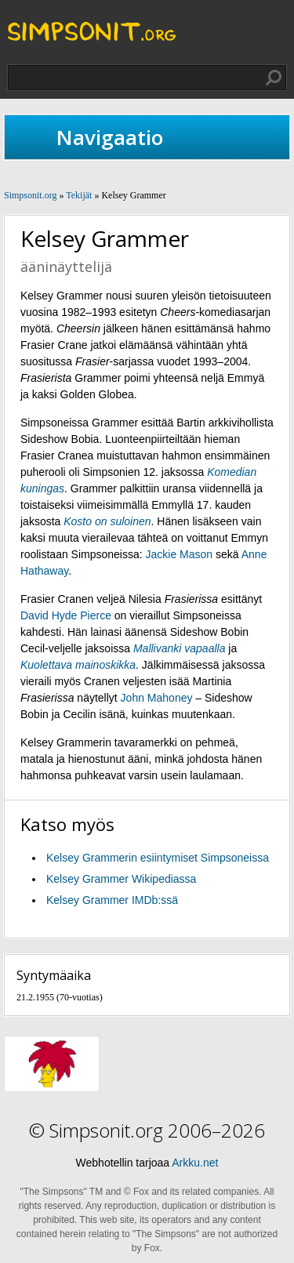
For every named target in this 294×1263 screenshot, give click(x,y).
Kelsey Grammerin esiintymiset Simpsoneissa (157, 857)
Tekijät (79, 195)
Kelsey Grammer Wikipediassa (121, 879)
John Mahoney (157, 697)
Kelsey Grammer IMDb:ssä (112, 900)
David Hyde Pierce (65, 615)
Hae (273, 77)
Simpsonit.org (30, 195)
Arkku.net (195, 1162)
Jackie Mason (179, 554)
